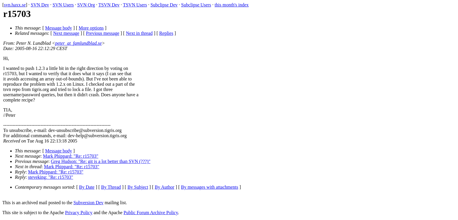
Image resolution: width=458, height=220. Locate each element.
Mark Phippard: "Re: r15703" (70, 156)
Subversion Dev (89, 202)
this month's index (232, 4)
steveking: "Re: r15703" (50, 177)
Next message (66, 33)
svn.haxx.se (15, 4)
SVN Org (86, 4)
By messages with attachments (209, 187)
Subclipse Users (196, 4)
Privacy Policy (79, 212)
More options (91, 27)
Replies (166, 33)
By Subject (137, 187)
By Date (87, 187)
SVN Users (63, 4)
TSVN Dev (108, 4)
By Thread (111, 187)
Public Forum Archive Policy (151, 212)
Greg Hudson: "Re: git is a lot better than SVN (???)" (100, 161)
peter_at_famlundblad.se (78, 43)
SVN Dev (40, 4)
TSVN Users (135, 4)
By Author (164, 187)
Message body (58, 27)
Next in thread (139, 33)
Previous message (102, 33)
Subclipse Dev (164, 4)
